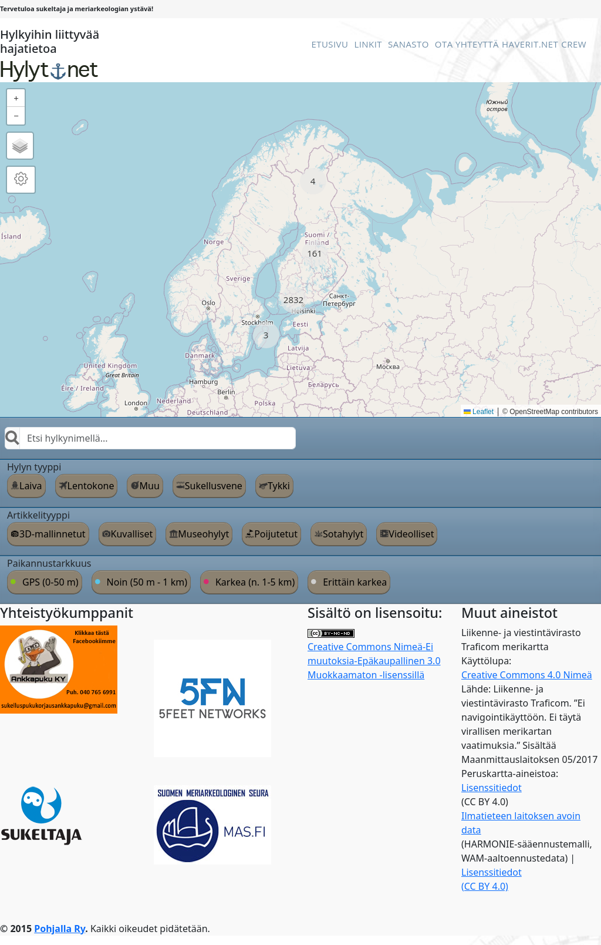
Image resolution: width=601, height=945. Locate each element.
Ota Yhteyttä (467, 44)
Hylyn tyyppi (34, 466)
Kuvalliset (132, 533)
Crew (573, 44)
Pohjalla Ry (59, 928)
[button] (313, 181)
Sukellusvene (213, 485)
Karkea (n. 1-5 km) (255, 582)
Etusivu (329, 44)
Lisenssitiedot (491, 787)
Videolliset (411, 533)
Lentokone (90, 485)
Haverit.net (530, 44)
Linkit (368, 44)
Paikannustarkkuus (49, 563)
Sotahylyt (343, 533)
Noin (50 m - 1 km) (147, 582)
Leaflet (479, 412)
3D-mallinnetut (52, 533)
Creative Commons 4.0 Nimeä (526, 674)
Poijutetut (276, 533)
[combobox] (150, 438)
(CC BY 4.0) (484, 886)
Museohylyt (203, 533)
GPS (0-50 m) (50, 582)
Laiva (30, 485)
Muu (149, 485)
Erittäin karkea (355, 582)
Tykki (279, 485)
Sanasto (408, 44)
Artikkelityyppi (38, 515)
